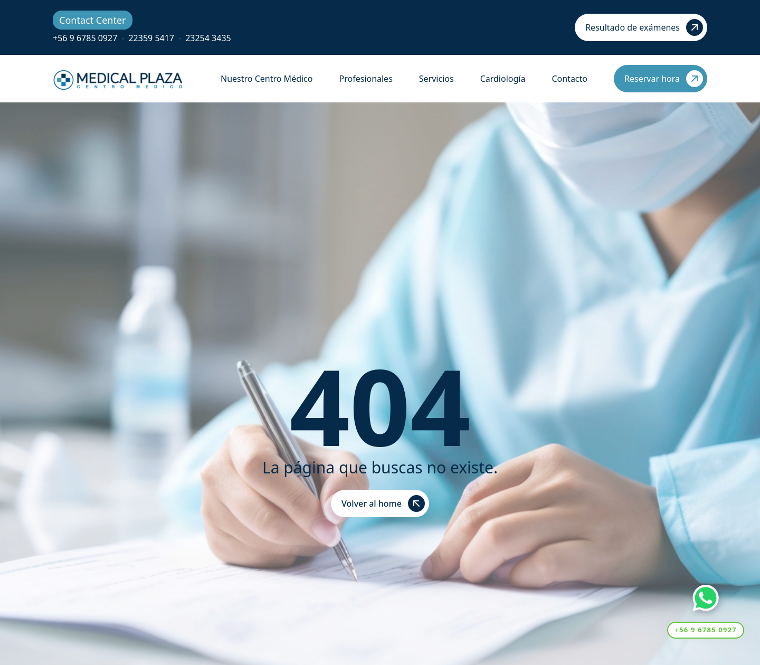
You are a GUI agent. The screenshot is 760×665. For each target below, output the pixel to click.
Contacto (569, 78)
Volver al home (383, 503)
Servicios (436, 78)
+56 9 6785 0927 (85, 38)
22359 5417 (151, 38)
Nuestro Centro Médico (266, 78)
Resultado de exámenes (644, 27)
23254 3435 (208, 38)
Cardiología (503, 78)
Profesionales (365, 78)
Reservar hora (663, 78)
